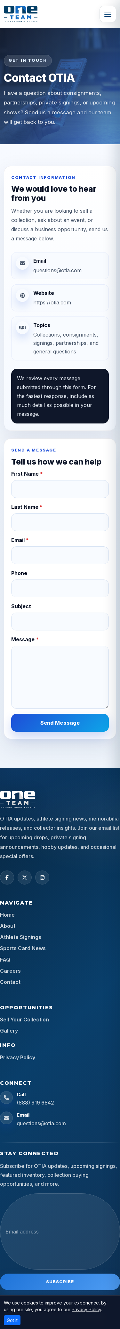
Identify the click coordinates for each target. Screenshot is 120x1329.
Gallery (9, 1030)
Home (7, 915)
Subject (21, 606)
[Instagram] (42, 878)
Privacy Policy (17, 1057)
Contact (10, 982)
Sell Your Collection (24, 1019)
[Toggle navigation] (108, 14)
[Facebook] (7, 878)
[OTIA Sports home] (17, 799)
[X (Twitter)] (25, 878)
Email (20, 540)
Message (25, 639)
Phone (19, 573)
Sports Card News (23, 948)
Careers (10, 971)
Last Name (27, 507)
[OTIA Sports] (20, 14)
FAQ (5, 959)
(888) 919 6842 (35, 1102)
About (7, 926)
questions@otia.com (41, 1123)
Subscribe (60, 1281)
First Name (27, 474)
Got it (12, 1320)
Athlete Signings (20, 937)
